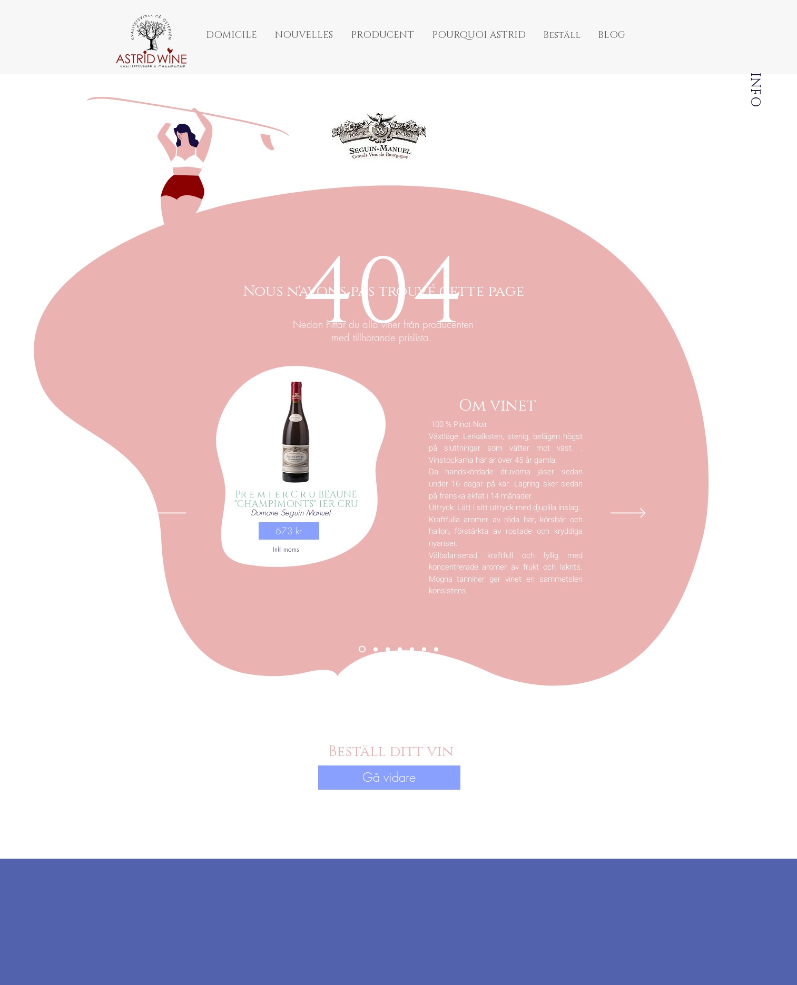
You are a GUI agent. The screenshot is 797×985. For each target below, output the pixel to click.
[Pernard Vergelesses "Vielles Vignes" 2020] (375, 649)
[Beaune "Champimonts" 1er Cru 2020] (362, 649)
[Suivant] (628, 514)
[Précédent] (168, 514)
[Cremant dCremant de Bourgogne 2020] (436, 649)
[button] (289, 531)
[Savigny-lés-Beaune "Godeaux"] (412, 649)
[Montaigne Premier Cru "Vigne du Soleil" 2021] (400, 649)
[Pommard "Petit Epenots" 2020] (388, 649)
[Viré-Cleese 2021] (424, 649)
